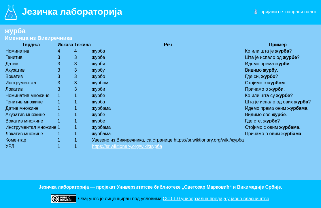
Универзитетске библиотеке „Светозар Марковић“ (174, 187)
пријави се (271, 11)
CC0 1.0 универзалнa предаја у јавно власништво (216, 198)
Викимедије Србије (259, 187)
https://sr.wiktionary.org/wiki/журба (127, 146)
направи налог (300, 11)
